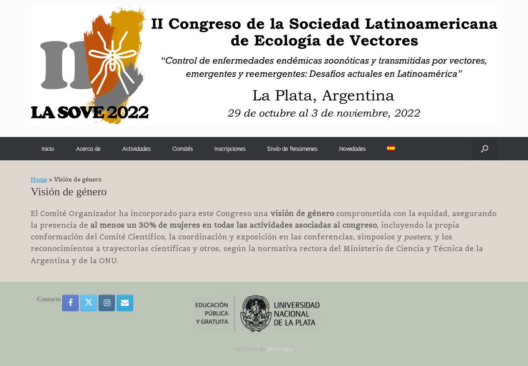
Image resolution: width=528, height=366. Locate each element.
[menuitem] (391, 148)
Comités (182, 149)
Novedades (352, 149)
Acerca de (88, 149)
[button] (484, 148)
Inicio (47, 149)
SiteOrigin (280, 349)
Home (39, 179)
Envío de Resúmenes (292, 149)
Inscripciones (229, 149)
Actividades (136, 149)
